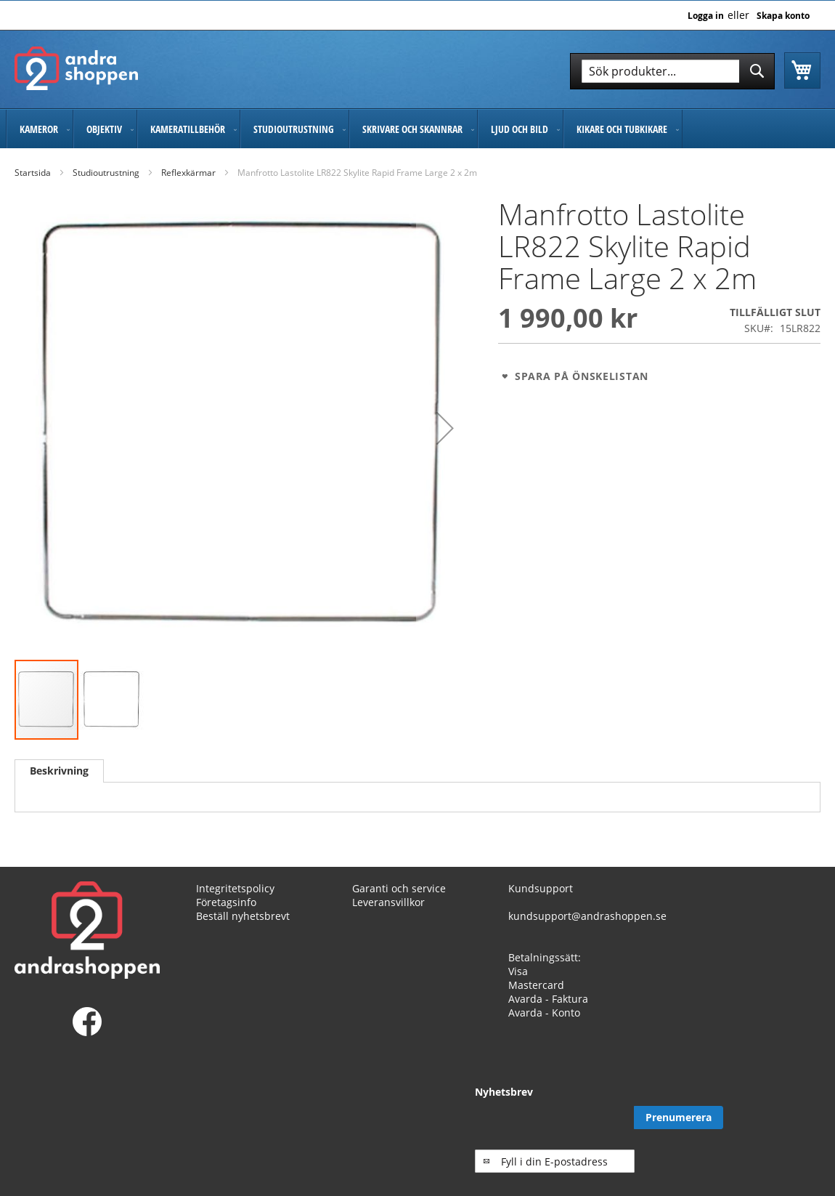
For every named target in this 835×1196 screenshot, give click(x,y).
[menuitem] (40, 129)
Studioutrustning (106, 172)
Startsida (33, 172)
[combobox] (672, 71)
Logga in (706, 16)
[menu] (417, 129)
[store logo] (76, 68)
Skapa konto (783, 16)
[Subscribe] (775, 1131)
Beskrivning (59, 770)
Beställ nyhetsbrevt (243, 929)
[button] (445, 428)
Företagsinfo (226, 915)
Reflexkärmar (188, 172)
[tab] (59, 771)
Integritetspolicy (235, 901)
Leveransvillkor (388, 915)
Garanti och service (399, 901)
